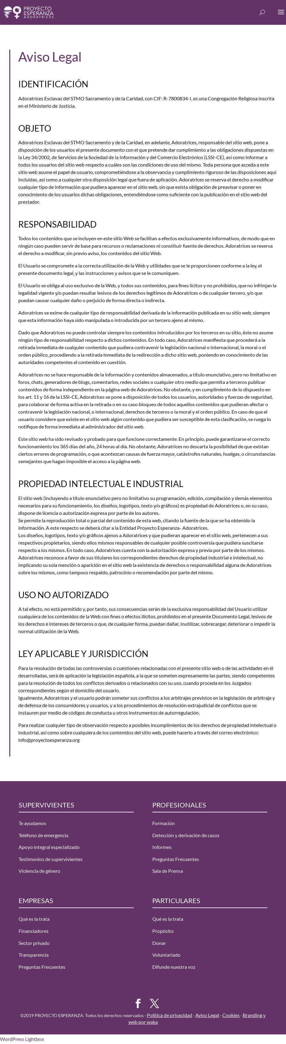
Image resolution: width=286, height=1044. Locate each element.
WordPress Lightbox (22, 1039)
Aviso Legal (207, 1015)
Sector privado (34, 943)
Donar (159, 943)
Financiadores (34, 931)
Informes (161, 847)
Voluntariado (166, 955)
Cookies (231, 1015)
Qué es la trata (34, 919)
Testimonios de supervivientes (51, 859)
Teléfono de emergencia (43, 835)
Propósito (163, 931)
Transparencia (34, 955)
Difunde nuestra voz (173, 967)
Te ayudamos (32, 823)
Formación (163, 823)
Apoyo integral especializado (49, 847)
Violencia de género (39, 871)
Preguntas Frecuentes (175, 859)
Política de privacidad (169, 1015)
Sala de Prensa (167, 871)
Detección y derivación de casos (185, 835)
